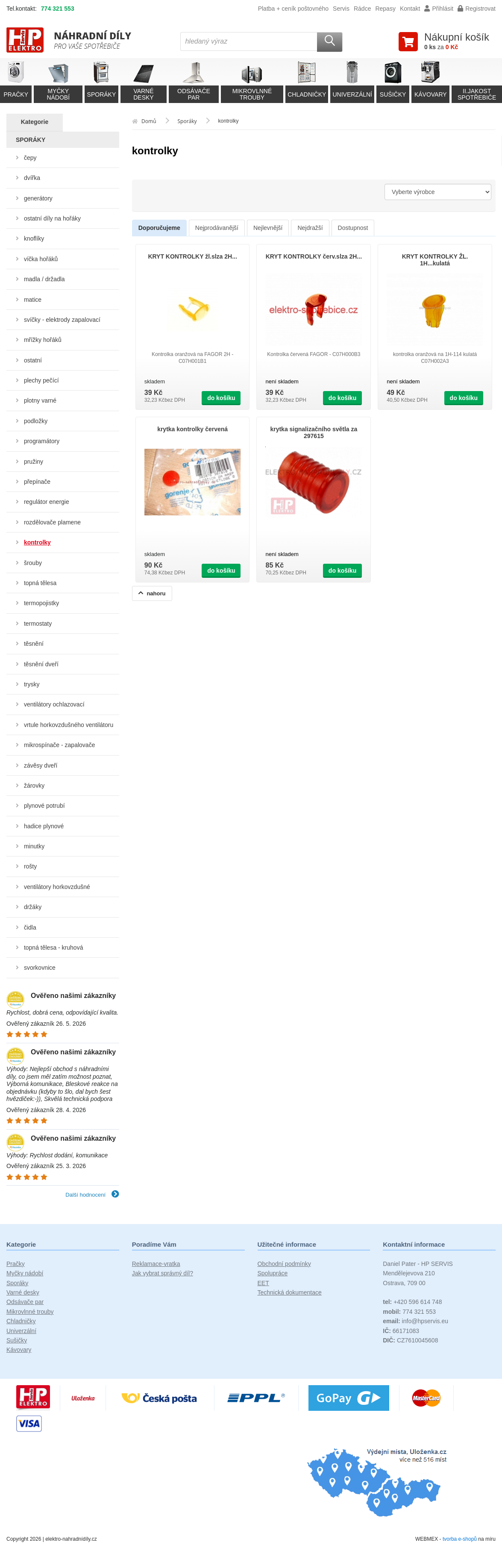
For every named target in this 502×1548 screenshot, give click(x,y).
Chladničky (20, 1321)
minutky (34, 846)
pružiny (33, 461)
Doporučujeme (159, 227)
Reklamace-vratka (156, 1263)
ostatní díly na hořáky (52, 218)
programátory (41, 441)
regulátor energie (46, 501)
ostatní (33, 360)
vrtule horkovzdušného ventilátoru (68, 724)
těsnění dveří (41, 664)
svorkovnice (40, 967)
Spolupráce (273, 1273)
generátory (38, 198)
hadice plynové (44, 826)
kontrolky (37, 542)
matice (32, 299)
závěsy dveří (41, 765)
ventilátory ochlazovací (54, 704)
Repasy (385, 8)
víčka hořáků (41, 259)
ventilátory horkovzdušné (57, 886)
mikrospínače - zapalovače (59, 745)
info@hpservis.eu (415, 1321)
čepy (30, 157)
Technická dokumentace (290, 1292)
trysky (32, 684)
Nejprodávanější (216, 227)
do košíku (221, 397)
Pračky (15, 1263)
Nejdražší (310, 227)
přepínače (37, 481)
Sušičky (16, 1340)
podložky (35, 421)
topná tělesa (40, 583)
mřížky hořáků (43, 339)
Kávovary (18, 1349)
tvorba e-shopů (460, 1539)
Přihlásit (438, 8)
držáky (32, 906)
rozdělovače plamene (52, 522)
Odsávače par (25, 1301)
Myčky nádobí (24, 1273)
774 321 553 (57, 8)
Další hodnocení (92, 1195)
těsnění (34, 643)
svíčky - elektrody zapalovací (62, 319)
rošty (30, 866)
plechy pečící (41, 380)
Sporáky (17, 1283)
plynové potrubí (44, 805)
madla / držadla (44, 279)
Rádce (362, 8)
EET (263, 1283)
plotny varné (40, 400)
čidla (30, 927)
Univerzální (21, 1330)
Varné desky (22, 1292)
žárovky (34, 785)
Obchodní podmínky (284, 1263)
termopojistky (41, 603)
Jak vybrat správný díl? (162, 1273)
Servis (341, 8)
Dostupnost (353, 227)
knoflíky (34, 238)
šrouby (33, 562)
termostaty (38, 623)
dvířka (32, 177)
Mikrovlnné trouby (30, 1311)
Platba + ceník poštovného (293, 8)
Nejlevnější (267, 227)
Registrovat (477, 8)
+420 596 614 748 (412, 1301)
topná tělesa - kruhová (53, 947)
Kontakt (410, 8)
